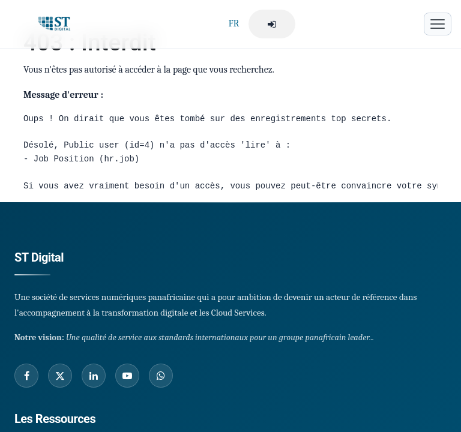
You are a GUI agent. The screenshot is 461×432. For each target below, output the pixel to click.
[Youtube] (127, 376)
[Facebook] (26, 376)
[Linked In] (94, 376)
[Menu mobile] (437, 24)
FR (233, 23)
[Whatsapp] (161, 376)
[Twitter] (60, 376)
